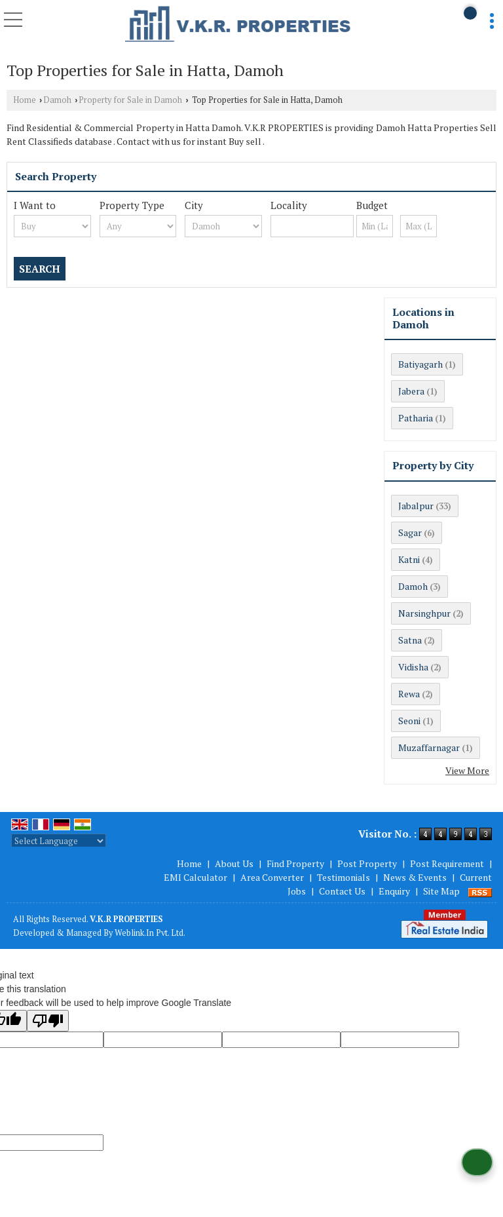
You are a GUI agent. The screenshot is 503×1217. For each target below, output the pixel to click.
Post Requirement (447, 863)
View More (467, 770)
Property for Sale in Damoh (130, 100)
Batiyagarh (420, 364)
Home (24, 100)
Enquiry (394, 891)
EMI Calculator (195, 877)
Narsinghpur (424, 613)
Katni (409, 559)
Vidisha (413, 667)
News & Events (415, 877)
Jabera (411, 391)
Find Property (295, 863)
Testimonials (343, 877)
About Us (234, 863)
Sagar (410, 532)
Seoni (409, 720)
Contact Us (342, 891)
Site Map (441, 891)
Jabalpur (416, 505)
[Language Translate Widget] (58, 841)
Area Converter (272, 877)
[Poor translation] (48, 1021)
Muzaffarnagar (429, 747)
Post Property (367, 863)
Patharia (415, 418)
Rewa (409, 693)
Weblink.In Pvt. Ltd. (150, 932)
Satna (410, 640)
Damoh (57, 100)
